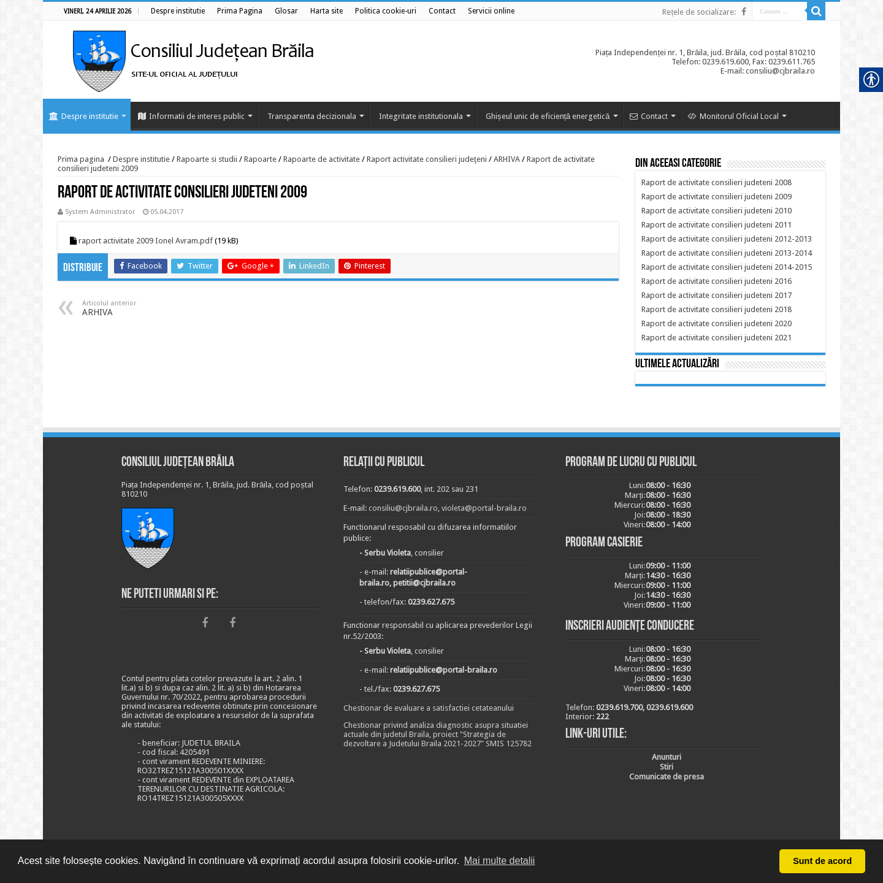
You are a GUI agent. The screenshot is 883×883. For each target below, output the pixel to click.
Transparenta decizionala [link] (311, 116)
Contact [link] (649, 116)
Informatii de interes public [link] (191, 116)
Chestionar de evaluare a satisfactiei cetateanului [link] (428, 708)
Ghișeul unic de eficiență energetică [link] (548, 116)
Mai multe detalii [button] (499, 860)
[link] (178, 11)
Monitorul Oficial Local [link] (733, 116)
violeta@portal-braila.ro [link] (484, 508)
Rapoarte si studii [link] (207, 159)
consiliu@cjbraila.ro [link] (403, 508)
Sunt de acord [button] (822, 861)
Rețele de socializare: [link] (699, 12)
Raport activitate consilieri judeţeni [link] (427, 159)
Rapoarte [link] (260, 159)
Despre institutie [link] (83, 116)
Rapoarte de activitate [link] (321, 159)
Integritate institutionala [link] (421, 116)
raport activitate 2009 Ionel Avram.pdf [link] (145, 240)
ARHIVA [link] (507, 159)
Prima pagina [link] (81, 159)
